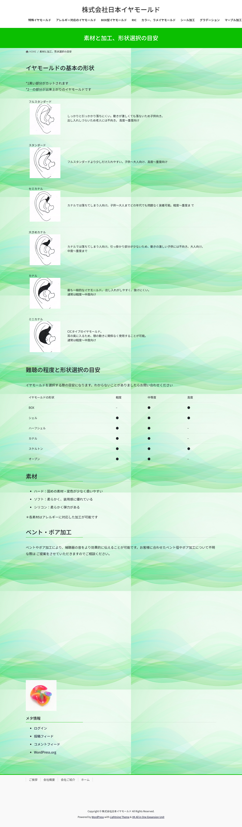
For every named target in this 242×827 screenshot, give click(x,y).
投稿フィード (44, 736)
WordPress (98, 817)
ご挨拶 (33, 780)
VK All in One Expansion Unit (148, 817)
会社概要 (49, 780)
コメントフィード (47, 744)
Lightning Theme (119, 817)
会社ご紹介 (68, 780)
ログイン (40, 728)
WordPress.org (45, 752)
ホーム (85, 780)
